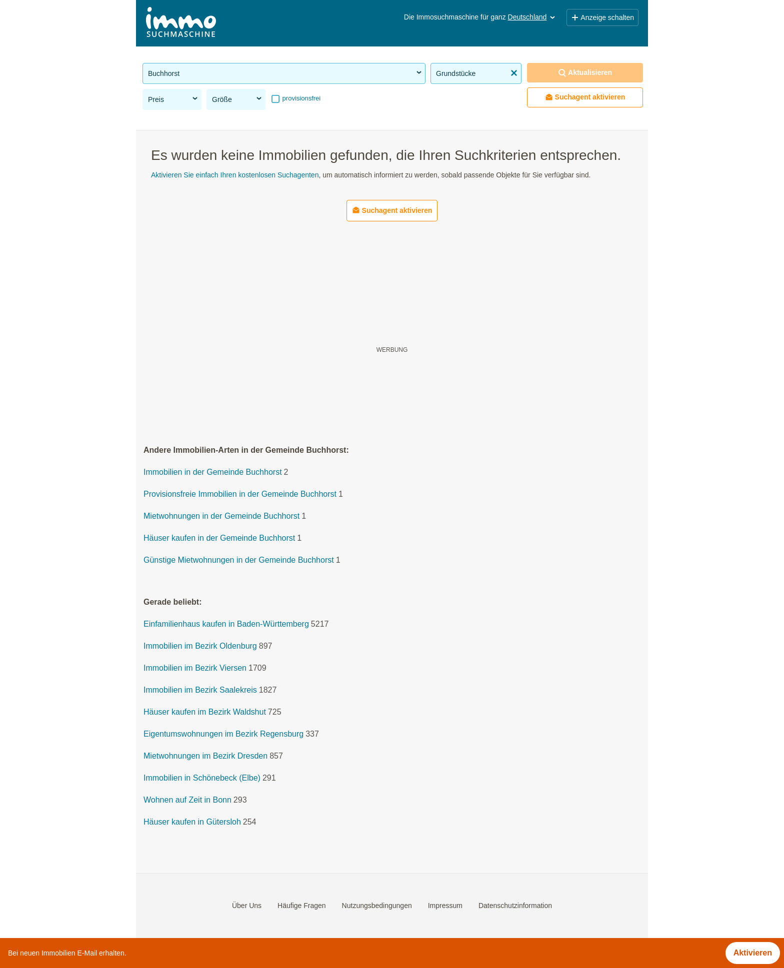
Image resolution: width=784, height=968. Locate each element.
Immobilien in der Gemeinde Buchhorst (213, 472)
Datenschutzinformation (515, 906)
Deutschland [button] (532, 17)
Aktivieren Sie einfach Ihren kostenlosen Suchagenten (234, 175)
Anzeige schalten (602, 17)
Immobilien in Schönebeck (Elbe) (202, 778)
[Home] (181, 23)
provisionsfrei (300, 98)
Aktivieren (753, 953)
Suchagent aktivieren (585, 97)
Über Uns (247, 906)
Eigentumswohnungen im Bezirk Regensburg (224, 734)
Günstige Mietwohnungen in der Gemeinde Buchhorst (239, 560)
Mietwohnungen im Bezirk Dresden (206, 756)
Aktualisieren (585, 72)
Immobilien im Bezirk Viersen (195, 668)
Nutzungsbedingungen (377, 906)
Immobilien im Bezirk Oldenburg (200, 646)
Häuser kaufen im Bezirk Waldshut (205, 712)
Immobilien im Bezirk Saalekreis (200, 690)
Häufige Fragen (302, 906)
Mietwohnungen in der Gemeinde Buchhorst (222, 516)
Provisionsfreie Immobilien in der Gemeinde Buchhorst (240, 494)
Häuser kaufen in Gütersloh (192, 822)
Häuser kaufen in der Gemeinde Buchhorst (219, 538)
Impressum (445, 906)
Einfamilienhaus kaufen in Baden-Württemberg (226, 624)
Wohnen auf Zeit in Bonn (188, 800)
